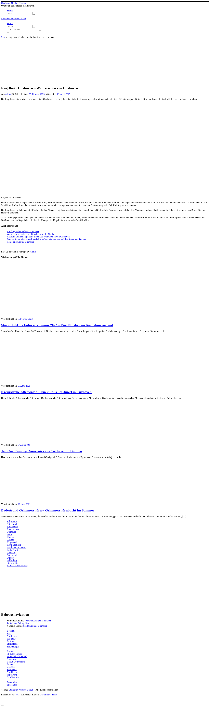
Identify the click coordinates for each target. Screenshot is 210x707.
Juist (9, 633)
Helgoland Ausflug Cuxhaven (20, 242)
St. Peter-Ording (14, 654)
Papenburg (12, 674)
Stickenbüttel (13, 563)
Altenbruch (12, 524)
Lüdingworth (13, 550)
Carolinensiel (13, 677)
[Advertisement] (105, 63)
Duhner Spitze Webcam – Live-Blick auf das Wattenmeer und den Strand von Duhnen (46, 239)
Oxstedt (10, 558)
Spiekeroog (12, 644)
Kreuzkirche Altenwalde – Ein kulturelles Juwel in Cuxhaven (46, 392)
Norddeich (12, 672)
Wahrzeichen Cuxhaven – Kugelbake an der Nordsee (31, 234)
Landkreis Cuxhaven (16, 547)
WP (17, 694)
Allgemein (12, 521)
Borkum (10, 631)
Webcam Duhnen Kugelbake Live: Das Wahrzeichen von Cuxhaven (38, 236)
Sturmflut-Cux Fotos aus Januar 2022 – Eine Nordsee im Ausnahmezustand (57, 325)
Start (3, 37)
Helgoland (12, 542)
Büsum (10, 651)
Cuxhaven (11, 532)
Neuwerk (11, 552)
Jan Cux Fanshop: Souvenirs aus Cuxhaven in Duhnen (41, 451)
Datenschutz (12, 682)
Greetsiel (11, 667)
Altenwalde (12, 526)
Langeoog (11, 638)
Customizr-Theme (48, 694)
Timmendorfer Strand (17, 656)
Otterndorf (12, 555)
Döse (9, 534)
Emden (10, 664)
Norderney (12, 636)
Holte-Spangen (14, 545)
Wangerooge (12, 646)
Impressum (12, 685)
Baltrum (10, 641)
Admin (8, 94)
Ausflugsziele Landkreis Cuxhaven (23, 231)
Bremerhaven (13, 529)
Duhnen (10, 537)
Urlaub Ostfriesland (16, 661)
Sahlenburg (12, 560)
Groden (10, 539)
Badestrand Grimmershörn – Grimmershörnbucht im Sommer (47, 510)
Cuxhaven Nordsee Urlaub (21, 690)
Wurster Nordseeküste (17, 565)
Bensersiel (12, 669)
